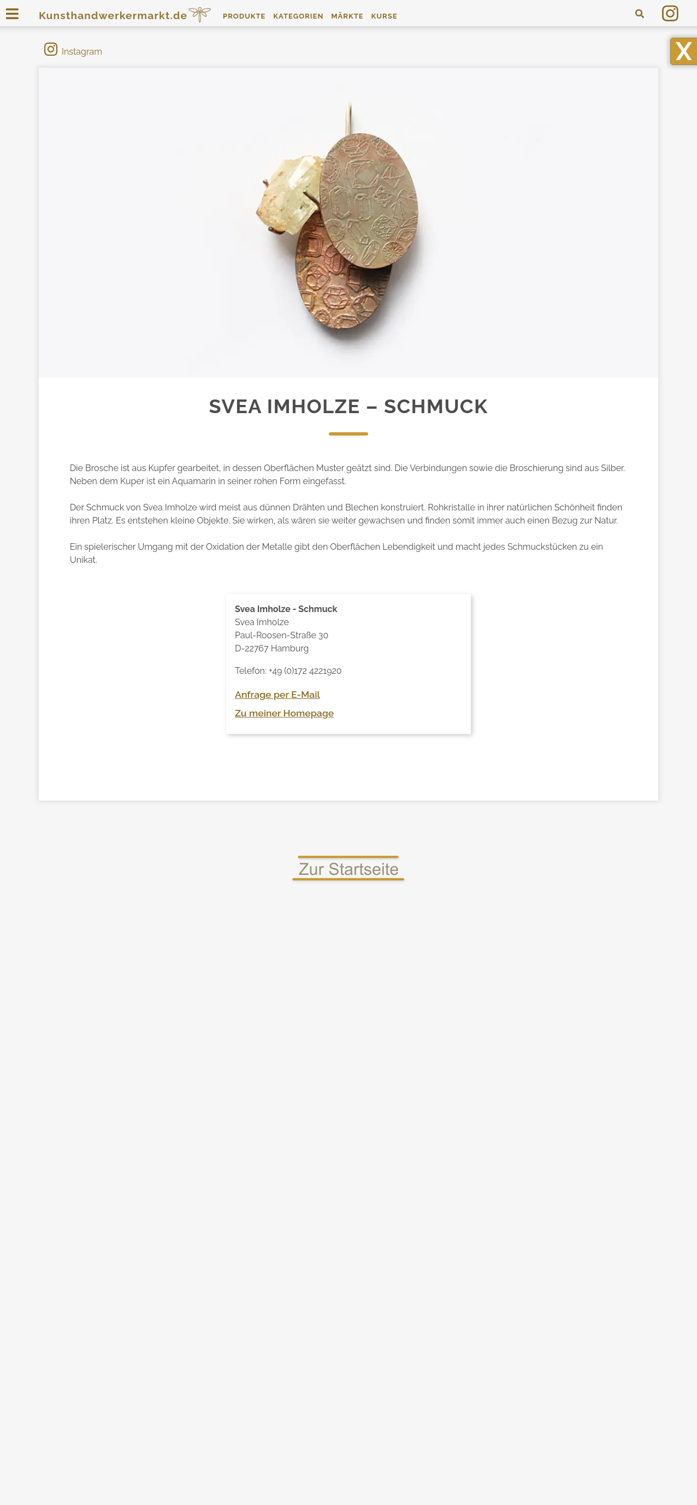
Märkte (347, 16)
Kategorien (298, 16)
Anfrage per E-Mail (277, 694)
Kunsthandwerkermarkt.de (125, 15)
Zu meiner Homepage (284, 713)
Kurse (384, 16)
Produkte (244, 16)
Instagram (73, 51)
